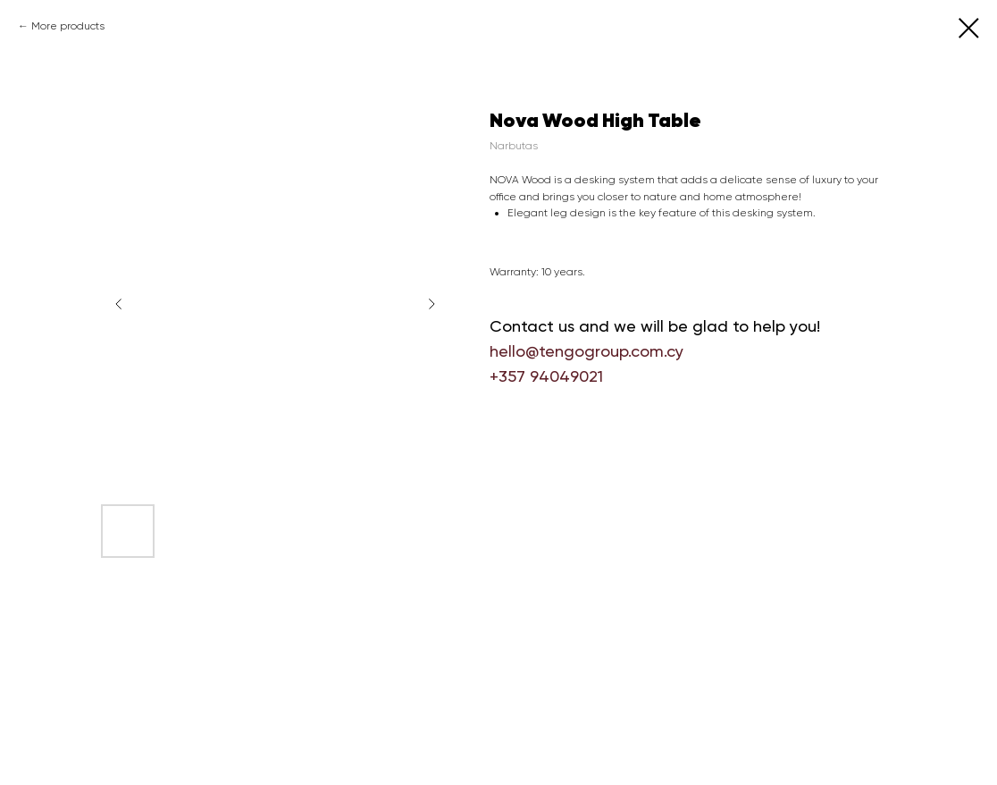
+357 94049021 (546, 376)
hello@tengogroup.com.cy (586, 351)
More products (68, 26)
